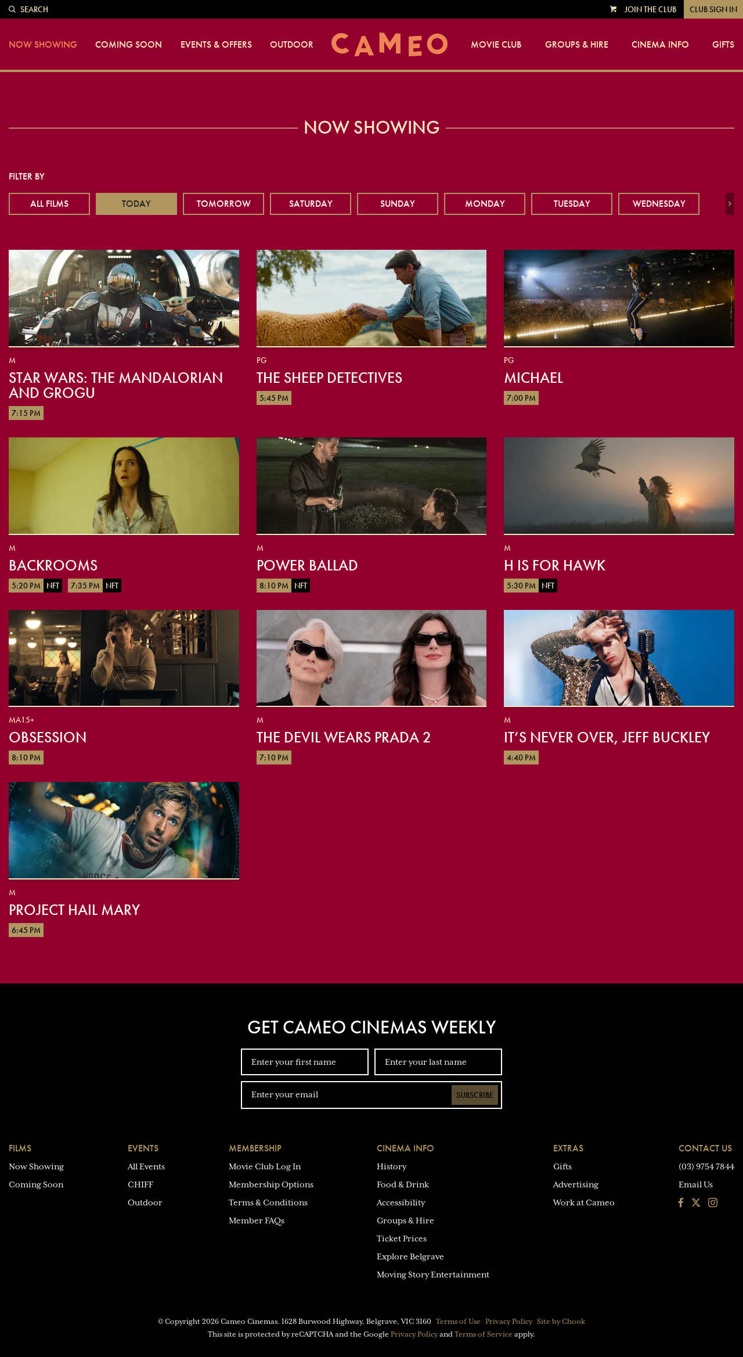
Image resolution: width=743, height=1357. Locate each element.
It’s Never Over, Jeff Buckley (607, 737)
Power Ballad (307, 565)
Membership (255, 1148)
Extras (568, 1148)
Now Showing (43, 44)
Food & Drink (403, 1184)
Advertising (575, 1184)
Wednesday (659, 204)
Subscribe (474, 1095)
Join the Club (650, 9)
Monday (485, 204)
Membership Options (271, 1184)
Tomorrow (224, 204)
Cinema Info (660, 44)
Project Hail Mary (74, 910)
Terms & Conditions (268, 1202)
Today (136, 204)
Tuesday (572, 204)
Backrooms (53, 565)
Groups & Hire (576, 44)
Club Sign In (713, 9)
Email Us (696, 1184)
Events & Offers (216, 44)
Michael (533, 377)
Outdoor (291, 44)
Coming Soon (128, 44)
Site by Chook (561, 1321)
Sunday (397, 204)
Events (143, 1148)
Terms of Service (484, 1334)
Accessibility (401, 1202)
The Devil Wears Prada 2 (344, 737)
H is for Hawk (554, 565)
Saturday (311, 204)
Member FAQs (256, 1220)
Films (20, 1148)
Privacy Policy (508, 1321)
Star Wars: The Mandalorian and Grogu (116, 385)
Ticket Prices (402, 1238)
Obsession (47, 737)
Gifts (723, 44)
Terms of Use (458, 1321)
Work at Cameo (584, 1202)
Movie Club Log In (265, 1166)
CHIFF (140, 1184)
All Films (49, 204)
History (391, 1166)
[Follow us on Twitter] (696, 1203)
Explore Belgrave (410, 1256)
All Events (146, 1166)
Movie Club (496, 44)
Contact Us (705, 1148)
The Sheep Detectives (329, 377)
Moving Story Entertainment (433, 1274)
